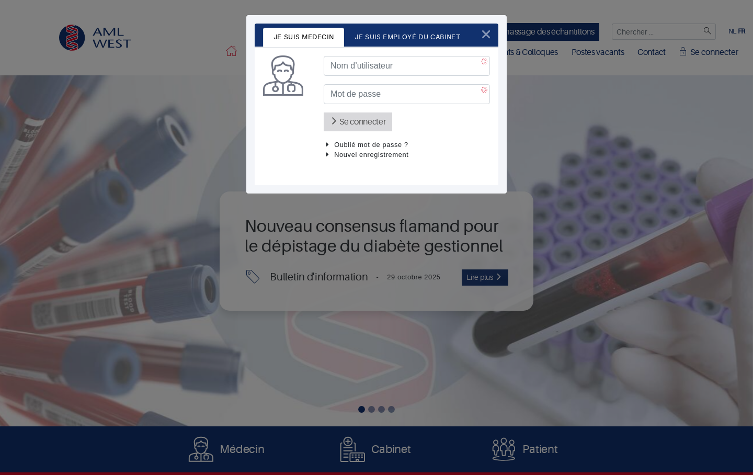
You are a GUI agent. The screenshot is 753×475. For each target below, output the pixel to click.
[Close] (486, 34)
